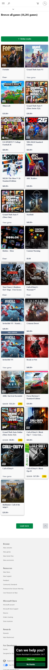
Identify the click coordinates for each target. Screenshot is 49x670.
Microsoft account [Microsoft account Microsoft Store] (9, 604)
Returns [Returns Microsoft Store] (5, 613)
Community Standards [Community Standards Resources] (10, 584)
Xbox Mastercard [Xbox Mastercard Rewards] (8, 637)
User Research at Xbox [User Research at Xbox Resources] (10, 593)
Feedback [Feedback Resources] (6, 580)
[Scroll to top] (45, 526)
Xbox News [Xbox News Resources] (6, 572)
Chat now (31, 659)
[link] (12, 62)
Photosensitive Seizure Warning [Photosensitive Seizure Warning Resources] (13, 588)
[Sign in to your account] (45, 3)
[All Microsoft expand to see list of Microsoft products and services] (3, 3)
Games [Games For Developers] (5, 649)
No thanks (31, 664)
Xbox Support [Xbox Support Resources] (7, 576)
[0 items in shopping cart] (38, 3)
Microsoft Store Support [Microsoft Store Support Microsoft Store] (10, 609)
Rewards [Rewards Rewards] (6, 633)
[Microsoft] (24, 1)
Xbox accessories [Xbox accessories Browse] (8, 560)
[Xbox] (7, 9)
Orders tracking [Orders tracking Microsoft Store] (8, 617)
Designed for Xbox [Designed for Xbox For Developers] (9, 653)
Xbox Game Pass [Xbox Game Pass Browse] (8, 556)
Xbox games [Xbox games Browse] (7, 552)
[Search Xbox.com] (9, 3)
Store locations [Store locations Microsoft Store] (8, 621)
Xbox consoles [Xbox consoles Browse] (7, 548)
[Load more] (24, 526)
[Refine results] (24, 39)
